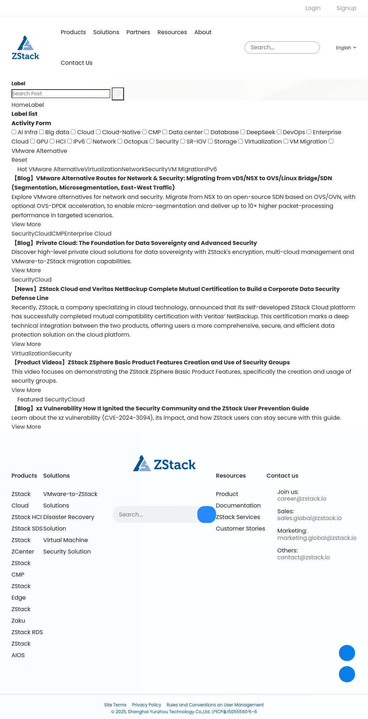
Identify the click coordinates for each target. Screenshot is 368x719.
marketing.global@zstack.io (316, 538)
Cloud (43, 233)
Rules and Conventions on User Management (215, 705)
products (73, 32)
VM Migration (186, 169)
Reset (19, 160)
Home (20, 105)
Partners (138, 32)
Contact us (76, 63)
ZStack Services (238, 517)
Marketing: (292, 530)
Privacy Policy (146, 705)
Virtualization (103, 169)
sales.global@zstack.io (309, 518)
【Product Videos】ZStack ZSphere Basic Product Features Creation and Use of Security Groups (151, 362)
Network (133, 169)
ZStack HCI (27, 517)
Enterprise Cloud (87, 233)
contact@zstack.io (303, 557)
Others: (287, 550)
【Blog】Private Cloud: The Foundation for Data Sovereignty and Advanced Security (134, 243)
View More (26, 224)
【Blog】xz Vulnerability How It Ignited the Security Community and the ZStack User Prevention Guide (160, 408)
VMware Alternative (56, 169)
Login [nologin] (313, 8)
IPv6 (211, 169)
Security (156, 169)
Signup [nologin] (346, 8)
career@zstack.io (301, 499)
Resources (172, 32)
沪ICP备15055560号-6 (234, 712)
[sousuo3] (312, 47)
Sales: (285, 511)
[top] (347, 674)
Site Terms (115, 705)
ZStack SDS (27, 528)
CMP (58, 233)
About (203, 32)
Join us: (288, 491)
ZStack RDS (27, 632)
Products (24, 476)
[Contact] (347, 653)
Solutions (106, 32)
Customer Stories (240, 528)
